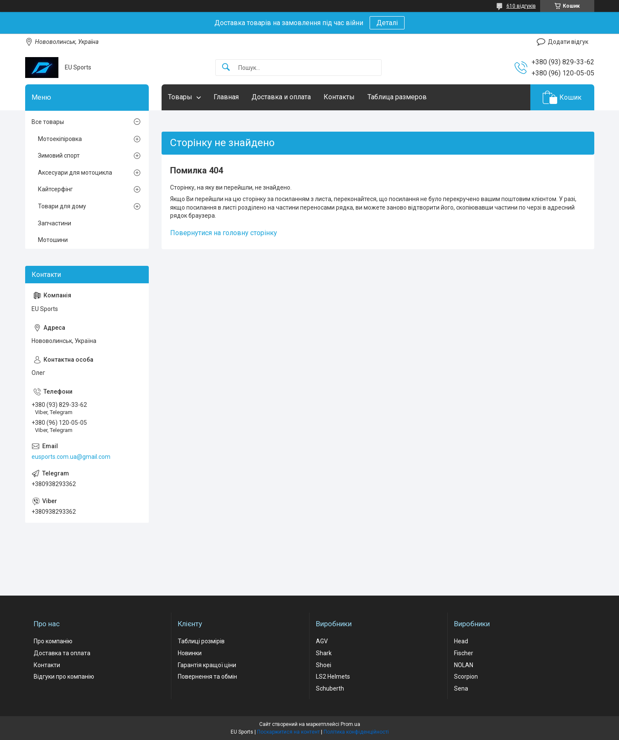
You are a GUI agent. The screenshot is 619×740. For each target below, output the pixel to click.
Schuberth (330, 688)
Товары (180, 97)
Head (461, 641)
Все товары (48, 121)
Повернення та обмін (207, 676)
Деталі (387, 23)
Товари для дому (62, 206)
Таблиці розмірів (201, 641)
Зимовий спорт (59, 155)
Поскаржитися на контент (288, 732)
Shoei (323, 665)
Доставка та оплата (62, 653)
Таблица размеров (397, 97)
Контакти (47, 665)
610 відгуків (521, 6)
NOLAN (463, 665)
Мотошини (53, 239)
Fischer (463, 653)
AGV (322, 641)
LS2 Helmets (333, 676)
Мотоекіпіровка (60, 138)
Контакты (339, 97)
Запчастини (54, 223)
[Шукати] (226, 67)
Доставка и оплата (281, 97)
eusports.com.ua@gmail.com (71, 456)
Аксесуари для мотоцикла (75, 172)
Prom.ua (350, 724)
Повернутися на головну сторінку (223, 233)
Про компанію (53, 641)
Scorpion (466, 676)
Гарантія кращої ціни (207, 665)
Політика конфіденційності (356, 732)
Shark (324, 653)
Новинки (190, 653)
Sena (461, 688)
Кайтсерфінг (55, 189)
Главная (226, 97)
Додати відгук (568, 41)
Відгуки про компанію (64, 676)
